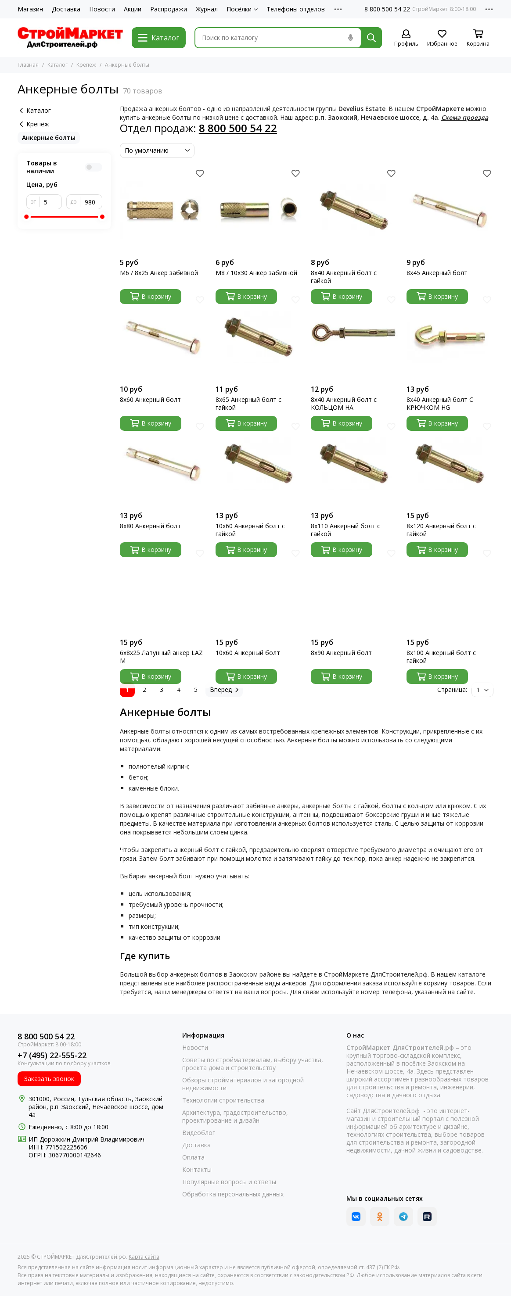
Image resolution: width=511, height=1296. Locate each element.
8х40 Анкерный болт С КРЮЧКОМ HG (440, 404)
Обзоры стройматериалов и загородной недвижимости (243, 1084)
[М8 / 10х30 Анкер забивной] (259, 210)
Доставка (66, 9)
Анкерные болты (49, 137)
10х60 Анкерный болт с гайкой (250, 530)
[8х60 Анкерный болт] (163, 337)
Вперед (224, 689)
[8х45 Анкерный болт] (450, 210)
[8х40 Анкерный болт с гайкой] (354, 210)
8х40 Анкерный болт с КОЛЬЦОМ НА (344, 404)
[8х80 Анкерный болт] (163, 463)
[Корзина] (478, 38)
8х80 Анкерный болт (150, 526)
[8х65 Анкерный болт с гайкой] (259, 337)
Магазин (30, 9)
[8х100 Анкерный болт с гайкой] (450, 590)
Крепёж (86, 64)
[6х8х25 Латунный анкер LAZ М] (163, 590)
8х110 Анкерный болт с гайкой (345, 530)
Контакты (197, 1170)
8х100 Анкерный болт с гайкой (441, 657)
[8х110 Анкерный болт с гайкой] (354, 463)
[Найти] (371, 37)
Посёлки (242, 9)
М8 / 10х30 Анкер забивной (256, 273)
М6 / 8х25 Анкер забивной (159, 273)
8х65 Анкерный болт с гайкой (248, 404)
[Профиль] (406, 38)
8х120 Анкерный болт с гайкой (441, 530)
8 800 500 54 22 (387, 9)
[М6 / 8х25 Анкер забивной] (163, 210)
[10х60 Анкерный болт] (259, 590)
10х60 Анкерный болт (248, 653)
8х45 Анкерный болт (437, 273)
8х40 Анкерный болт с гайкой (344, 277)
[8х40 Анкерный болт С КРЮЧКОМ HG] (450, 337)
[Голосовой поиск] (350, 37)
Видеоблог (198, 1133)
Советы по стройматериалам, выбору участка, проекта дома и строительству (252, 1064)
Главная (28, 64)
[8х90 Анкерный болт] (354, 590)
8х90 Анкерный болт (341, 653)
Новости (102, 9)
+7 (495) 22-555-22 (52, 1055)
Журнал (207, 9)
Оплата (193, 1157)
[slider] (26, 216)
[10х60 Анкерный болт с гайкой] (259, 463)
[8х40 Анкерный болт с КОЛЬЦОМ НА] (354, 337)
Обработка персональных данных (233, 1194)
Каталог (57, 64)
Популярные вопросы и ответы (229, 1182)
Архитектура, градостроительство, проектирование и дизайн (235, 1116)
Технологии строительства (223, 1100)
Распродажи (168, 9)
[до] (91, 201)
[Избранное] (442, 38)
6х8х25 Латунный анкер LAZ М (161, 657)
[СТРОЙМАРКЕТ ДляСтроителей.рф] (70, 37)
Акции (132, 9)
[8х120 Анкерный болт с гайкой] (450, 463)
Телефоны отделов (295, 9)
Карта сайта (144, 1256)
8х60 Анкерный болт (150, 400)
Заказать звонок (49, 1078)
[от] (51, 201)
